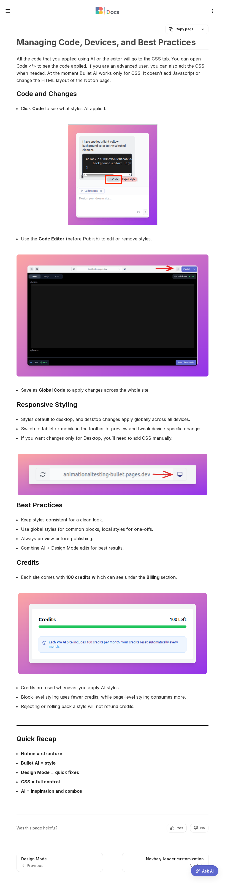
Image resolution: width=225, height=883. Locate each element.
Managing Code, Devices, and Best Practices (106, 42)
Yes (176, 828)
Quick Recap (36, 739)
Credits (28, 562)
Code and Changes (47, 94)
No (199, 828)
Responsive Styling (47, 405)
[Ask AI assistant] (204, 870)
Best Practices (40, 505)
